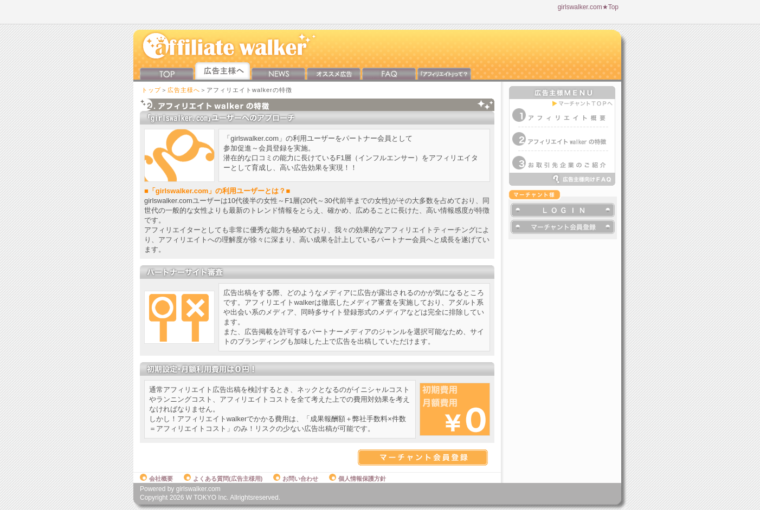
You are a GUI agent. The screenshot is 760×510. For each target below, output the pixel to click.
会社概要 (156, 478)
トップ (151, 90)
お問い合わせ (295, 478)
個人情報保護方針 (357, 478)
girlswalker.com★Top (588, 7)
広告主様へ (184, 90)
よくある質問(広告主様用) (223, 478)
